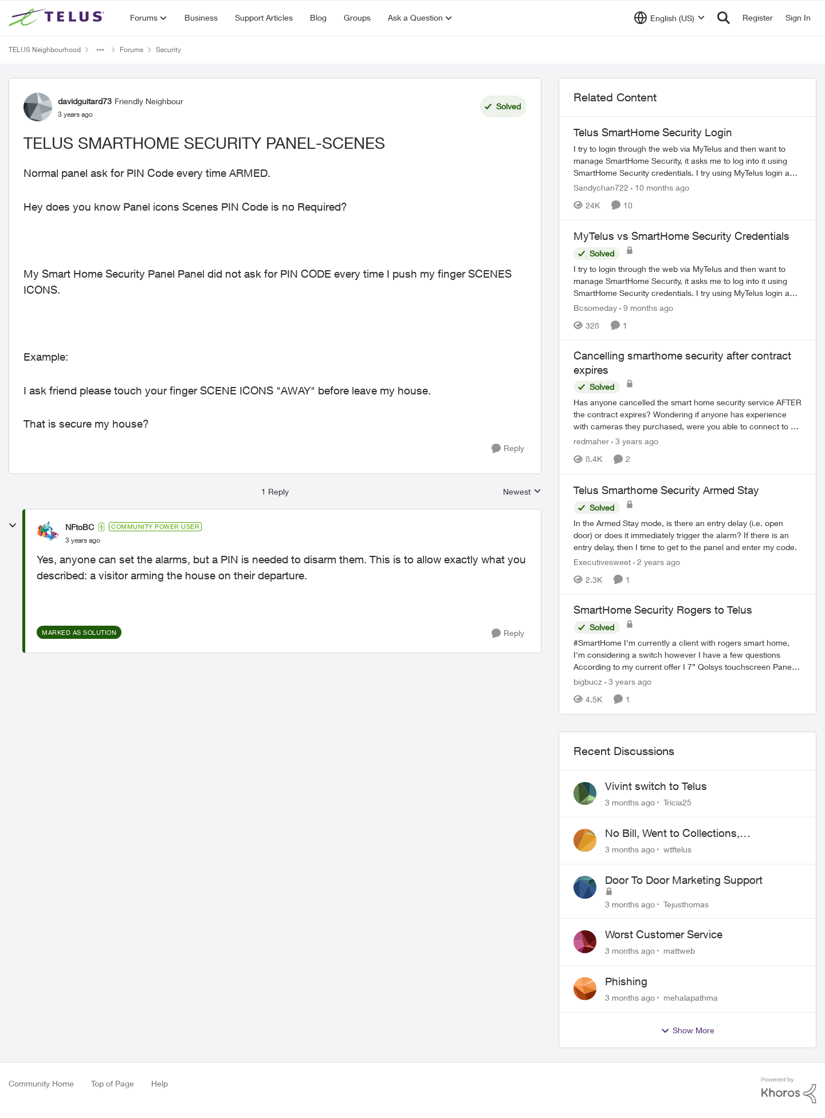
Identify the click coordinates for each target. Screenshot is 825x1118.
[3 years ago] (634, 442)
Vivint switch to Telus (656, 786)
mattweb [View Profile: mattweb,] (679, 950)
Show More (687, 1030)
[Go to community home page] (58, 18)
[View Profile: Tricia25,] (584, 793)
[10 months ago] (660, 187)
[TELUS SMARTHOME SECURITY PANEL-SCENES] (82, 540)
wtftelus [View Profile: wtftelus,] (677, 849)
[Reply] (508, 448)
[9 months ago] (646, 307)
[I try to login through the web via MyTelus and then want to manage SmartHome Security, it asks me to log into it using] (687, 161)
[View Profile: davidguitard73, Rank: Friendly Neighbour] (37, 107)
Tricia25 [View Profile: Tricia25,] (677, 802)
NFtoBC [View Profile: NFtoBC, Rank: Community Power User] (79, 527)
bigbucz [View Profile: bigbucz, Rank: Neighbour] (587, 681)
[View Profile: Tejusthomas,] (584, 887)
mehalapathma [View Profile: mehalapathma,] (690, 997)
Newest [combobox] (522, 492)
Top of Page (112, 1083)
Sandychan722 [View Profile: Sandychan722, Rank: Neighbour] (600, 187)
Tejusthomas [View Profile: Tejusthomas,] (686, 903)
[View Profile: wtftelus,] (584, 840)
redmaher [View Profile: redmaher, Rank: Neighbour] (591, 442)
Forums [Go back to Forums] (131, 49)
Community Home (41, 1083)
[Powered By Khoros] (788, 1090)
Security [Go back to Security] (168, 49)
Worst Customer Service (663, 934)
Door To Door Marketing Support (684, 880)
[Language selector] (669, 17)
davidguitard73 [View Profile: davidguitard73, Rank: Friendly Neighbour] (85, 101)
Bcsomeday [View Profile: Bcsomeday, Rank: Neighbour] (595, 307)
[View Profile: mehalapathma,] (584, 988)
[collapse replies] (12, 525)
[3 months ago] (630, 802)
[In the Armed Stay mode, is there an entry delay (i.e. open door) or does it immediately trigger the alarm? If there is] (687, 534)
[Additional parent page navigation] (100, 50)
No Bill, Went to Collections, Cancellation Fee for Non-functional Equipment (691, 833)
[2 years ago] (656, 561)
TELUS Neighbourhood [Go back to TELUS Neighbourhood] (45, 49)
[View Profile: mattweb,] (584, 941)
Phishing (626, 981)
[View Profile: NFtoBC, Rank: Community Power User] (48, 533)
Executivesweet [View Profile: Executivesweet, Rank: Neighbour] (602, 561)
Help (159, 1083)
